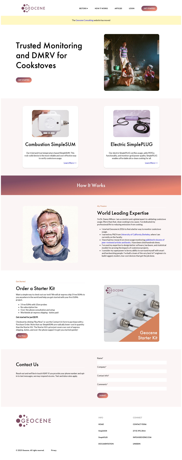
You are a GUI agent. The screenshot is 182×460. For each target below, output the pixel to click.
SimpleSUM (102, 431)
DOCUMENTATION (106, 444)
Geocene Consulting (84, 20)
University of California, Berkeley (135, 234)
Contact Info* (103, 375)
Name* (100, 358)
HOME (101, 424)
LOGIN (131, 8)
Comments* (102, 384)
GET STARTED (149, 8)
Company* (101, 367)
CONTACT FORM (139, 424)
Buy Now (22, 336)
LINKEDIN (136, 444)
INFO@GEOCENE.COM (142, 437)
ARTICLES (118, 8)
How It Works (91, 185)
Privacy (54, 450)
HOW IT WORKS (101, 8)
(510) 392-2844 (139, 431)
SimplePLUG (103, 437)
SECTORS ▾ (83, 8)
